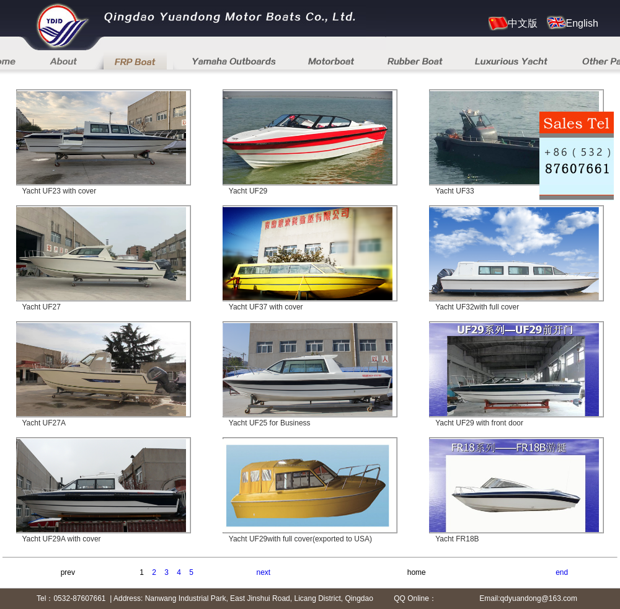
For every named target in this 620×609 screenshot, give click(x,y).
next (264, 572)
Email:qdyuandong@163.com (528, 598)
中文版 (513, 23)
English (572, 22)
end (562, 572)
